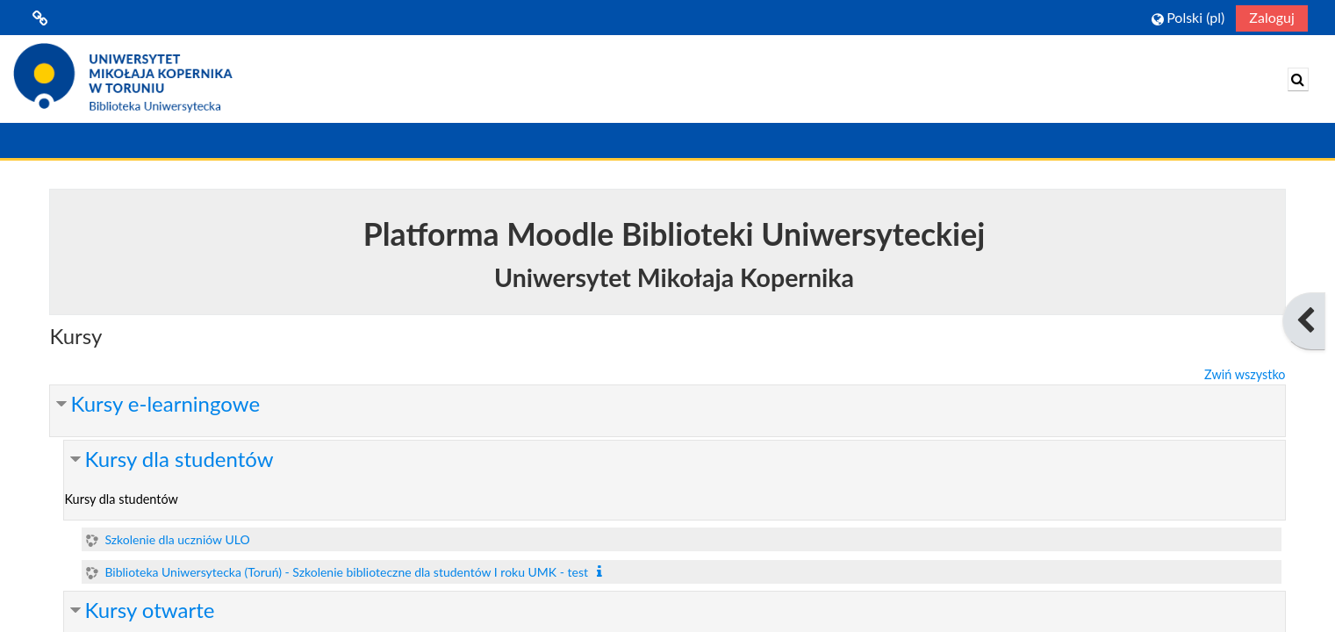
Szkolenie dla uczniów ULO (176, 539)
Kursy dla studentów (178, 458)
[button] (1187, 17)
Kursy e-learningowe (165, 403)
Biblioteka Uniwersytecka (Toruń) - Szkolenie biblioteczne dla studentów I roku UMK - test (346, 571)
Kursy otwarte (149, 609)
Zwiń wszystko (1245, 374)
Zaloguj (1271, 17)
